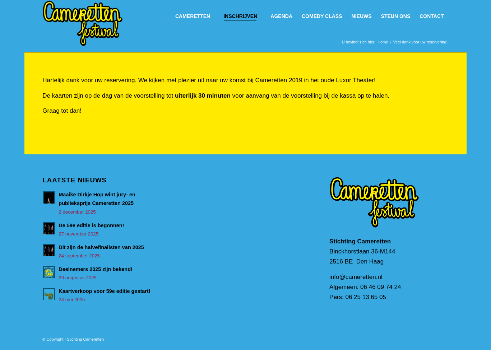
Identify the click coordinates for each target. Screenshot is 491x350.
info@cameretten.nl (356, 277)
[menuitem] (193, 16)
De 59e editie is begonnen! (91, 225)
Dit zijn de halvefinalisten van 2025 (101, 247)
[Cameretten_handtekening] (82, 23)
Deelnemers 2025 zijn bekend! (95, 269)
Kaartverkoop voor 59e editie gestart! (104, 291)
